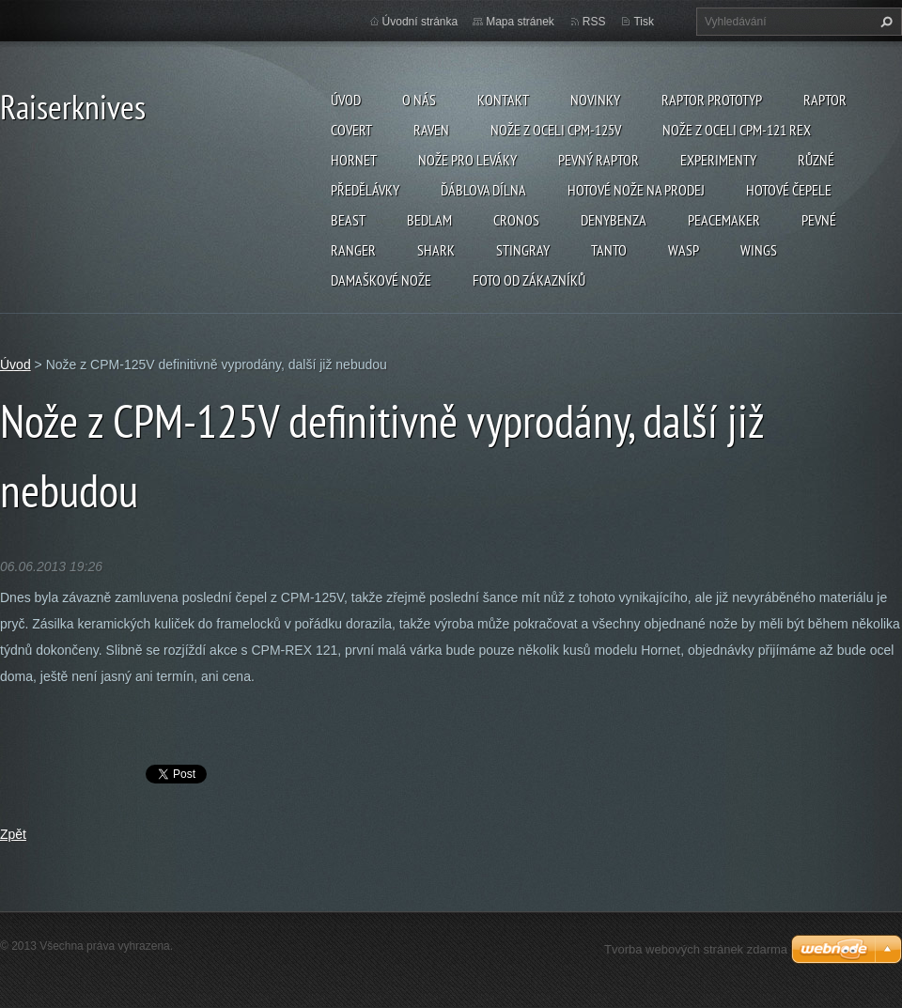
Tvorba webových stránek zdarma (695, 949)
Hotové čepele (789, 189)
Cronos (516, 219)
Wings (758, 249)
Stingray (523, 249)
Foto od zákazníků (529, 280)
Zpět (13, 834)
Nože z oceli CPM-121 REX (736, 129)
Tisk (643, 21)
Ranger (353, 249)
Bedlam (429, 219)
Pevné (818, 219)
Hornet (354, 159)
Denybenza (613, 219)
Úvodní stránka (420, 21)
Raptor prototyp (711, 99)
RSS (594, 21)
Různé (816, 159)
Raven (431, 129)
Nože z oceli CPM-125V (555, 129)
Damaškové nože (381, 280)
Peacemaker (724, 219)
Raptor (825, 99)
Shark (436, 249)
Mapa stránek (520, 21)
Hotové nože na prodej (636, 189)
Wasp (683, 249)
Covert (351, 129)
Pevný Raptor (598, 159)
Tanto (609, 249)
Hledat (884, 22)
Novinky (595, 99)
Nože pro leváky (467, 159)
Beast (348, 219)
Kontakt (503, 99)
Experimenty (718, 159)
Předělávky (365, 189)
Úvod (346, 99)
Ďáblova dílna (483, 189)
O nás (419, 99)
